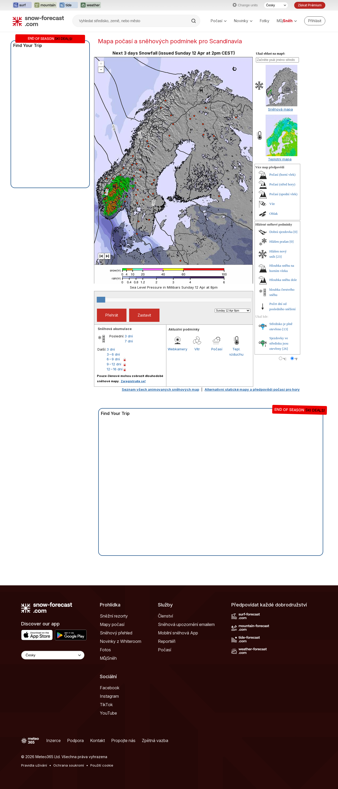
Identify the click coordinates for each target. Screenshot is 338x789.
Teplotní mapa (280, 159)
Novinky (243, 20)
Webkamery (177, 349)
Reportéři (166, 641)
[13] (285, 329)
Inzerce (53, 740)
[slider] (101, 300)
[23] (279, 257)
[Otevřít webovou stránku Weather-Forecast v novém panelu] (90, 5)
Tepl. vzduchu (236, 351)
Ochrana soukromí (68, 765)
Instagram (109, 696)
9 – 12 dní (114, 364)
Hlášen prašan (279, 241)
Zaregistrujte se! (133, 381)
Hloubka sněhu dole (283, 280)
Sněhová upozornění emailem (186, 624)
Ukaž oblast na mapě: (270, 53)
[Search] (194, 21)
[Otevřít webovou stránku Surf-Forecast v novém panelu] (22, 5)
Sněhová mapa (280, 109)
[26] (285, 349)
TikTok (106, 704)
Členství (165, 616)
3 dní (129, 336)
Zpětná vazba (155, 740)
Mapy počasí (112, 624)
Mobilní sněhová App (178, 632)
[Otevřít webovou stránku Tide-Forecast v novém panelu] (68, 5)
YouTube (108, 713)
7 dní (129, 341)
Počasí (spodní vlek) (283, 194)
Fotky (264, 20)
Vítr (197, 349)
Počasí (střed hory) (282, 184)
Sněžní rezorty (114, 616)
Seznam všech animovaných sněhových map (160, 389)
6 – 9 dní (113, 359)
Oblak (273, 214)
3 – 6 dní (113, 354)
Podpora (75, 740)
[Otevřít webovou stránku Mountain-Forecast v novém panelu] (45, 5)
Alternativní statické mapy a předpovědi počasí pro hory (252, 389)
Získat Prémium (310, 5)
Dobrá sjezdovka (281, 232)
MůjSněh (108, 658)
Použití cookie (101, 765)
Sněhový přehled (116, 632)
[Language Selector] (52, 655)
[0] (295, 232)
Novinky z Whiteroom (120, 641)
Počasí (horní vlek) (282, 174)
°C (285, 359)
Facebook (109, 687)
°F (296, 359)
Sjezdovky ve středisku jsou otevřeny (278, 343)
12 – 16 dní (115, 369)
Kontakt (97, 740)
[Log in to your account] (314, 20)
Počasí (219, 20)
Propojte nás (123, 740)
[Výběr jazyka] (276, 5)
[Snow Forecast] (38, 21)
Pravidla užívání (34, 765)
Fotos (105, 649)
